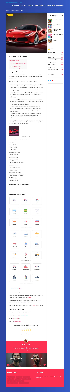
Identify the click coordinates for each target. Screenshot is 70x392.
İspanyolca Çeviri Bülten (53, 59)
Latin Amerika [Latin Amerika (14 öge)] (19, 376)
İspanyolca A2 (30, 5)
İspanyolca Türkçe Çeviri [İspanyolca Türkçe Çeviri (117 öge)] (12, 383)
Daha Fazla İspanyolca (15, 66)
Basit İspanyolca (15, 5)
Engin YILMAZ (26, 345)
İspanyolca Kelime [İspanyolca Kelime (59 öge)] (11, 380)
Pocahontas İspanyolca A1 (57, 20)
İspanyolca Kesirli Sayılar (56, 25)
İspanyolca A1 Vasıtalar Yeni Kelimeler (18, 61)
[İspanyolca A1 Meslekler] (50, 36)
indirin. (29, 297)
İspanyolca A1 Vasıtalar (14, 60)
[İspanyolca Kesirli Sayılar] (50, 26)
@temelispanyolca (16, 318)
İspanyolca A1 (23, 5)
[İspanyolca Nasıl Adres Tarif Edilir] (50, 41)
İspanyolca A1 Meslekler (58, 34)
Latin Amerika (51, 72)
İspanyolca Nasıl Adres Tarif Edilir (57, 40)
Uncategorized (51, 74)
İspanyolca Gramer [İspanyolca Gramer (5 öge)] (26, 378)
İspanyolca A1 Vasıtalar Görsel (17, 65)
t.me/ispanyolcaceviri (22, 315)
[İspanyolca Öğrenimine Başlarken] (50, 31)
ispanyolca (35, 305)
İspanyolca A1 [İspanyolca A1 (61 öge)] (10, 378)
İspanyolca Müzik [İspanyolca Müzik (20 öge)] (20, 380)
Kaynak (30, 227)
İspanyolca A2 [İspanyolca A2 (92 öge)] (18, 378)
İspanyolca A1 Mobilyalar (16, 288)
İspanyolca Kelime (51, 5)
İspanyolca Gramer (52, 62)
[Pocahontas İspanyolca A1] (50, 21)
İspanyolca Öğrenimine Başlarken (57, 30)
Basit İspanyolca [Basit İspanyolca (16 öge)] (11, 376)
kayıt (25, 302)
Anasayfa (7, 10)
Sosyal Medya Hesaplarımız (16, 68)
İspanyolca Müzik (59, 5)
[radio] (22, 330)
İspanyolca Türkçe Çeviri (14, 2)
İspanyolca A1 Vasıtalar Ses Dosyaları (18, 63)
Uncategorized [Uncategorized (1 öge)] (26, 376)
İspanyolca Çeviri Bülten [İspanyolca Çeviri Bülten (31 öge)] (23, 383)
